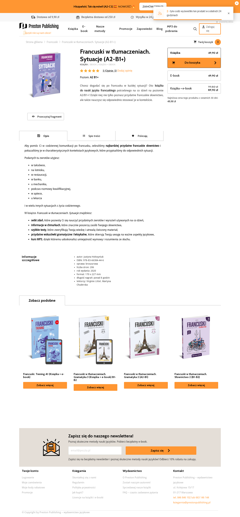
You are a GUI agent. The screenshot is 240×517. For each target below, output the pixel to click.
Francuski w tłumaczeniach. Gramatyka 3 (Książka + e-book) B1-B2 (95, 377)
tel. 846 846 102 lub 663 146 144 (191, 497)
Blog (159, 29)
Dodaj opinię (124, 70)
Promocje (125, 29)
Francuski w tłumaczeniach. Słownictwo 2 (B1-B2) (190, 376)
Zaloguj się (208, 29)
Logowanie (28, 477)
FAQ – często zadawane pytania (140, 492)
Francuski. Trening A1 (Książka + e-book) (43, 376)
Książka (73, 29)
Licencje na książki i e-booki (87, 497)
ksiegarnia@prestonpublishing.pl (191, 502)
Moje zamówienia (32, 482)
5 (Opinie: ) (110, 70)
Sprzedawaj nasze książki (137, 487)
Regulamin (78, 482)
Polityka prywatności (84, 487)
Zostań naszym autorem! (136, 482)
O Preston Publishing (135, 477)
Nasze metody (99, 29)
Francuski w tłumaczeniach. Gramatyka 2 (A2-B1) (140, 376)
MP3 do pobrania (171, 29)
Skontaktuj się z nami (84, 477)
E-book (84, 29)
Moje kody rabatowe (33, 487)
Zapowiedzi (144, 29)
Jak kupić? (77, 492)
